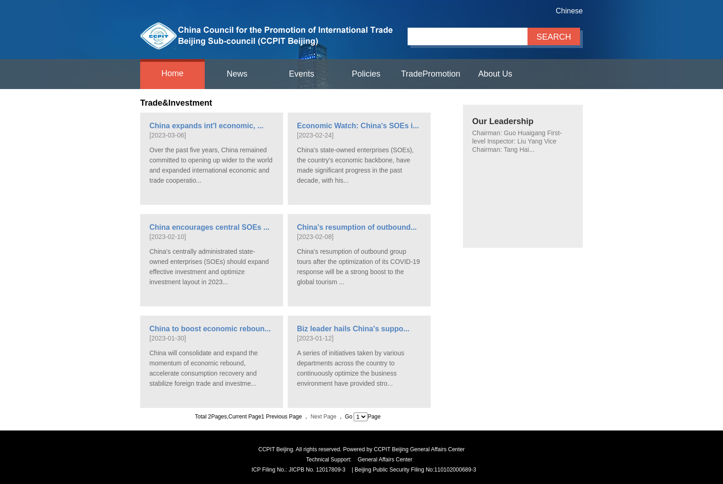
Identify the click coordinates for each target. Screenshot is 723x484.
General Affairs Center (385, 459)
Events (301, 73)
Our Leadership (502, 121)
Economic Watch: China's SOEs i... (358, 126)
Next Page (324, 416)
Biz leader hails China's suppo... (353, 329)
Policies (366, 73)
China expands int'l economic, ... (206, 126)
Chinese (569, 11)
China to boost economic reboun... (210, 329)
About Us (495, 73)
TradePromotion (430, 73)
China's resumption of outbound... (357, 227)
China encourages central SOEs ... (209, 227)
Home (172, 73)
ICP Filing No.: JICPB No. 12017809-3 (298, 469)
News (236, 73)
